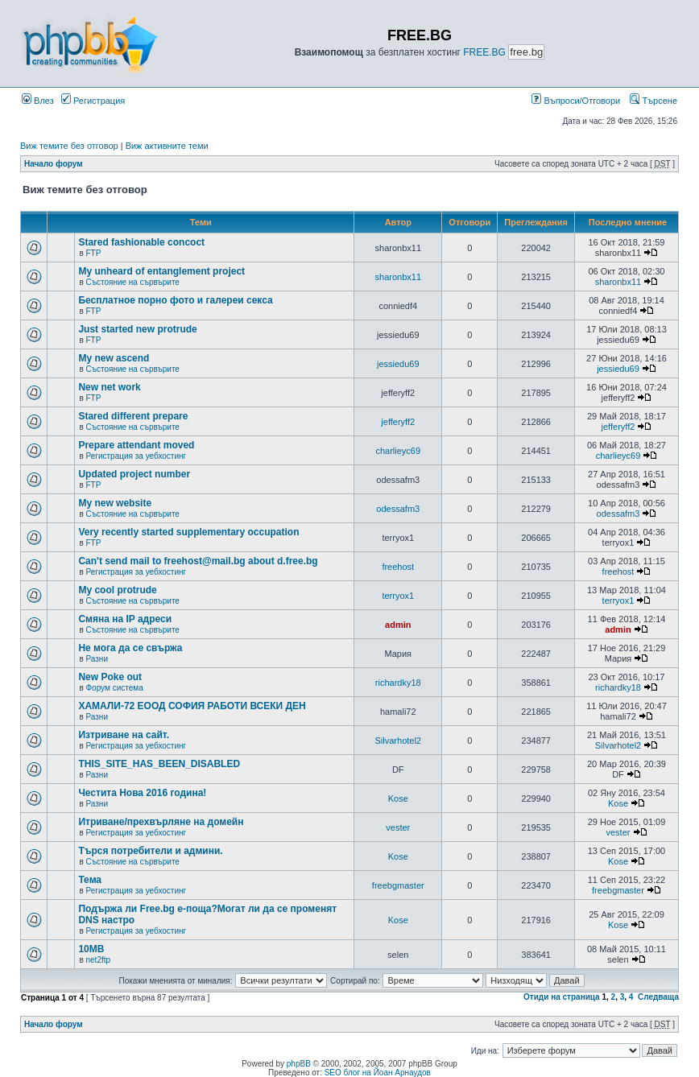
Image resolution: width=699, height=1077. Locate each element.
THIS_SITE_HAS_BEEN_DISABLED (159, 764)
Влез (38, 100)
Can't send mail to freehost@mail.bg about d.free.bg (197, 561)
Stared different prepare (133, 416)
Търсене (653, 100)
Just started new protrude (137, 329)
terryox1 (398, 595)
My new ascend (113, 358)
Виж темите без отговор (69, 146)
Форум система (114, 687)
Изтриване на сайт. (123, 735)
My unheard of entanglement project (161, 271)
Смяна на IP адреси (125, 619)
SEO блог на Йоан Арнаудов (378, 1072)
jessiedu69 (398, 364)
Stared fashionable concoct (141, 242)
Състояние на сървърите (132, 282)
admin (398, 624)
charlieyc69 (397, 451)
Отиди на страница (561, 996)
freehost (398, 567)
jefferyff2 (398, 422)
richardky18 (398, 682)
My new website (114, 503)
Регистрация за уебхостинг (135, 456)
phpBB (299, 1063)
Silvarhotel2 (398, 740)
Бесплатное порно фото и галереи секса (175, 300)
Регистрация (93, 100)
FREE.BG (484, 52)
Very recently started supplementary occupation (188, 532)
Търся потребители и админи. (150, 850)
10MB (91, 949)
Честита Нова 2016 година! (142, 792)
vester (398, 827)
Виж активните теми (167, 146)
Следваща (658, 996)
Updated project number (134, 474)
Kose (398, 798)
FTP (93, 253)
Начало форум (53, 163)
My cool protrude (117, 590)
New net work (109, 387)
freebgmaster (398, 885)
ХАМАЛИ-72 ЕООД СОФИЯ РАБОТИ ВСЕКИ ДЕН (191, 706)
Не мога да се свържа (130, 648)
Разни (96, 658)
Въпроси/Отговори (575, 100)
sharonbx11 (398, 277)
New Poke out (110, 677)
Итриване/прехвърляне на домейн (160, 821)
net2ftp (97, 959)
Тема (89, 879)
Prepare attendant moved (136, 445)
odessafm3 (398, 509)
